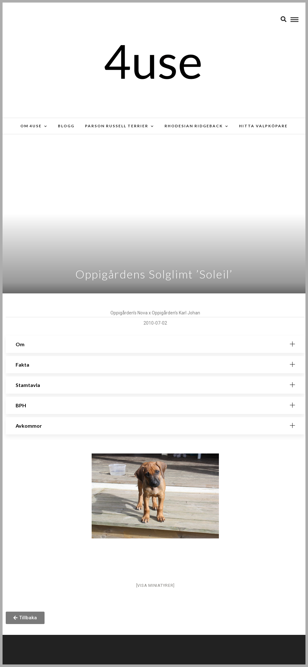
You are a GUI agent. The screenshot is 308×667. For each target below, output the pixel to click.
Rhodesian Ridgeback (193, 125)
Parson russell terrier (116, 125)
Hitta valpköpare (263, 125)
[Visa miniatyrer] (155, 585)
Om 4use (31, 125)
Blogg (66, 125)
